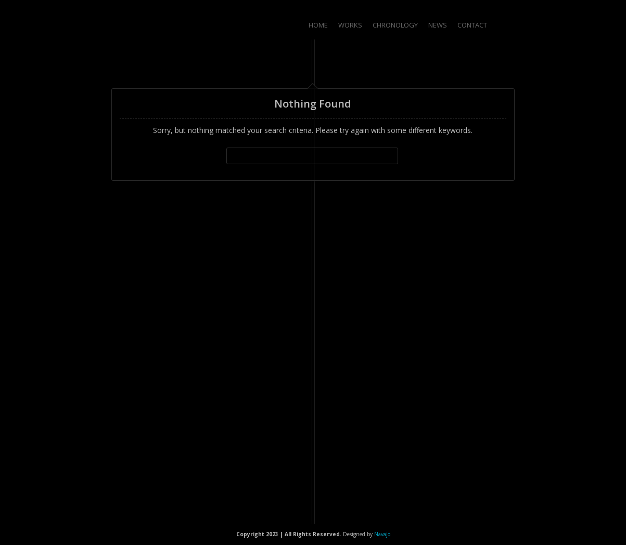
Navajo (382, 534)
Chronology (395, 25)
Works (350, 25)
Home (318, 25)
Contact (472, 25)
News (437, 25)
